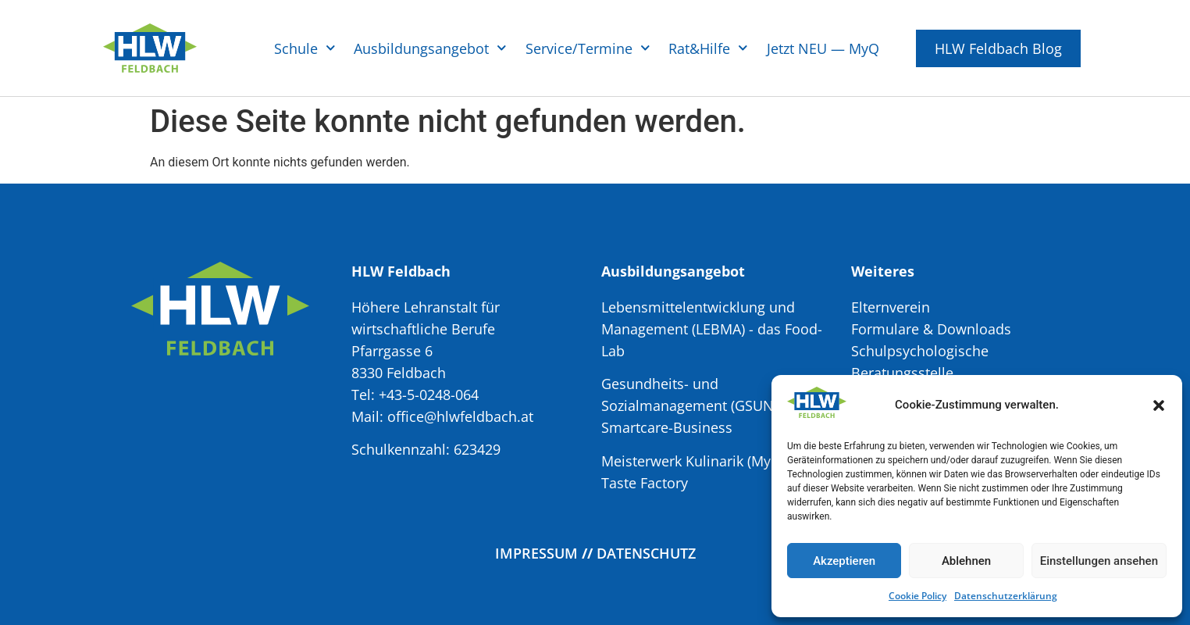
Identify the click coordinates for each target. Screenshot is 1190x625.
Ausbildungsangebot (430, 48)
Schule (305, 48)
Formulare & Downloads (931, 329)
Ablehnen (966, 561)
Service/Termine (588, 48)
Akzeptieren (844, 561)
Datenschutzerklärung (1005, 595)
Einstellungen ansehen (1099, 561)
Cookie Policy (917, 595)
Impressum (536, 553)
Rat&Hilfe (708, 48)
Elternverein (890, 307)
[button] (1159, 405)
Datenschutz (646, 553)
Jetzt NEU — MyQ (823, 48)
